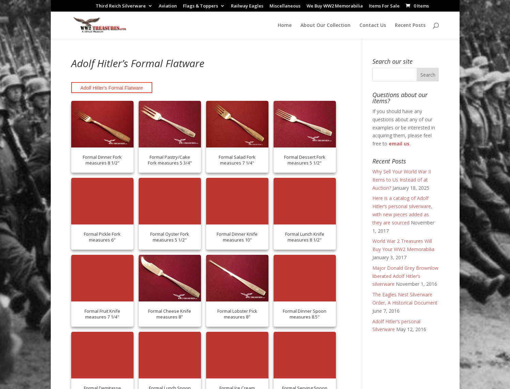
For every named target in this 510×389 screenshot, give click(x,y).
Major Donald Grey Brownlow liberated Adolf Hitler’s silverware (405, 276)
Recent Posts (410, 25)
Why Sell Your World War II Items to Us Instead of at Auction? (401, 179)
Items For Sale (384, 6)
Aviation (168, 6)
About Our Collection (325, 25)
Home (285, 25)
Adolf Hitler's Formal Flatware (111, 88)
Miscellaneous (284, 6)
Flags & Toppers (200, 6)
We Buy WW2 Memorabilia (335, 6)
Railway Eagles (247, 6)
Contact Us (372, 25)
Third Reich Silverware (121, 6)
